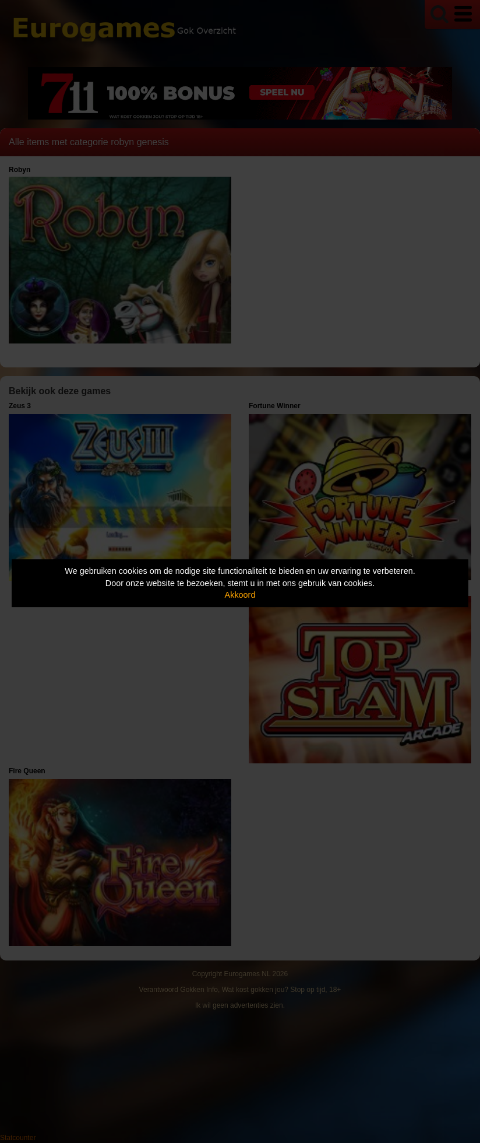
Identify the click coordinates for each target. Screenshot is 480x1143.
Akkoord (240, 594)
